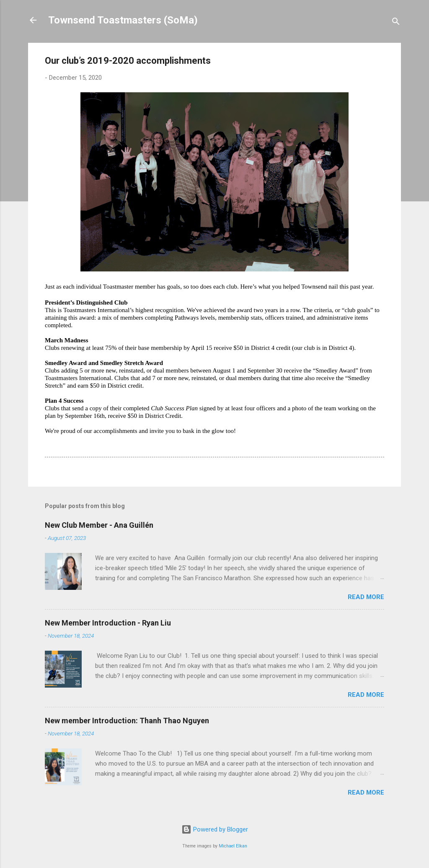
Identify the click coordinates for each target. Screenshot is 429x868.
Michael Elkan (233, 846)
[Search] (396, 23)
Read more (366, 597)
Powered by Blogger (214, 829)
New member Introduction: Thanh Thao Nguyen (127, 720)
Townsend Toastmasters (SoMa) (123, 20)
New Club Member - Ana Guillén (99, 525)
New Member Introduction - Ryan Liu (108, 622)
